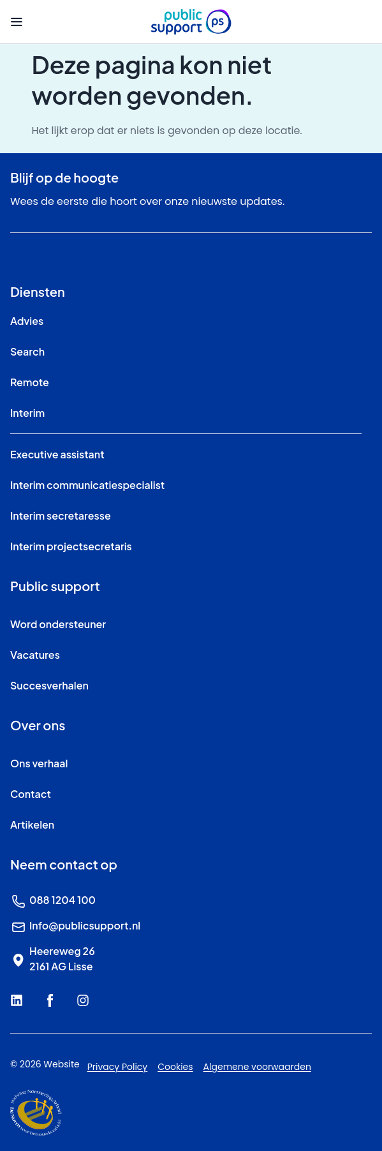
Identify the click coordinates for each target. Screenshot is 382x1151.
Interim (27, 412)
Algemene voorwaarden (257, 1066)
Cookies (175, 1066)
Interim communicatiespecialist (87, 485)
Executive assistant (57, 454)
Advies (26, 320)
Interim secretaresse (60, 515)
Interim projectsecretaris (71, 546)
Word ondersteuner (58, 624)
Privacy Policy (117, 1066)
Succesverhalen (49, 685)
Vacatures (35, 654)
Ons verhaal (39, 763)
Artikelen (32, 824)
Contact (30, 794)
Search (27, 351)
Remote (29, 382)
